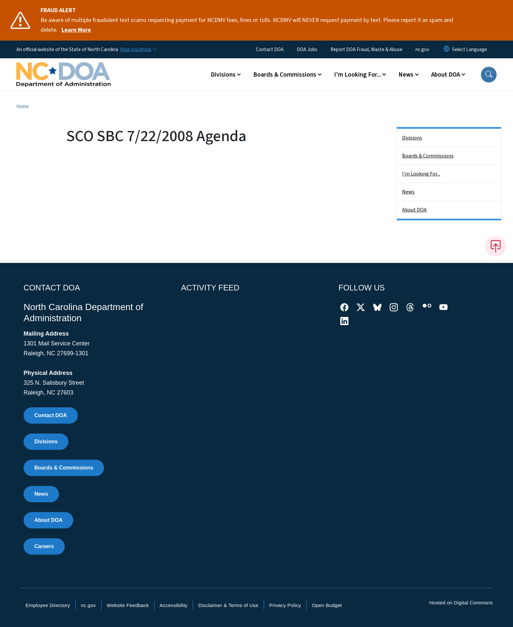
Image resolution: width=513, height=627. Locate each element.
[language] (469, 49)
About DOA (414, 209)
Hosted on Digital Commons (461, 602)
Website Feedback (128, 605)
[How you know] (138, 49)
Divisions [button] (223, 74)
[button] (489, 75)
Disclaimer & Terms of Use (228, 605)
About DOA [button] (445, 74)
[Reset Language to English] (447, 49)
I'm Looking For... (421, 173)
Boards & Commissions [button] (284, 74)
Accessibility (173, 605)
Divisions (412, 137)
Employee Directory (48, 605)
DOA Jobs (307, 49)
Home (22, 106)
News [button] (406, 74)
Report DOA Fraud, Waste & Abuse (366, 49)
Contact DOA (270, 49)
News (408, 191)
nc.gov (422, 49)
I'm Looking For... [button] (357, 74)
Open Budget (327, 605)
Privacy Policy (285, 605)
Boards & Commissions (427, 155)
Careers (44, 546)
